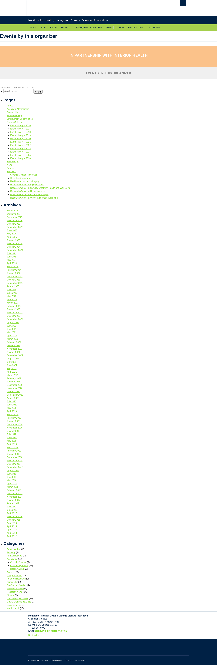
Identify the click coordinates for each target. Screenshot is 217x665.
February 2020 (14, 418)
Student (10, 595)
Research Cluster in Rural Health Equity (29, 194)
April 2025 (12, 237)
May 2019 (11, 441)
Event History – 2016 (20, 125)
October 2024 (13, 247)
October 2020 (13, 391)
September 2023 (15, 283)
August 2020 (13, 398)
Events (109, 27)
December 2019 (14, 424)
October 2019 (13, 431)
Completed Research (20, 178)
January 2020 (13, 421)
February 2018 (14, 490)
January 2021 (13, 382)
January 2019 (13, 454)
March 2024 (13, 266)
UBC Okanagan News (17, 598)
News (121, 27)
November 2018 (14, 460)
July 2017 (11, 506)
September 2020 (15, 395)
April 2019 (12, 444)
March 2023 (13, 303)
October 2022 (13, 316)
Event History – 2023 (20, 148)
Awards (10, 572)
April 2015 (12, 526)
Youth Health (13, 608)
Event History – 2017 (20, 129)
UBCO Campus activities (19, 602)
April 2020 (12, 411)
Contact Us (154, 27)
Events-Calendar (15, 122)
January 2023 (13, 309)
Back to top (35, 635)
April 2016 (12, 523)
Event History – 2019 (20, 135)
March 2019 (13, 447)
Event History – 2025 (20, 155)
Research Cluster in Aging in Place (27, 184)
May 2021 (11, 368)
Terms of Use (56, 660)
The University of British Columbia (34, 8)
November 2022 (14, 312)
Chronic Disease (18, 562)
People (53, 27)
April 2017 (12, 513)
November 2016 (14, 516)
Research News (14, 592)
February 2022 (14, 342)
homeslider (12, 582)
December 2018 (14, 457)
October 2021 (13, 352)
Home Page (13, 161)
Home (33, 27)
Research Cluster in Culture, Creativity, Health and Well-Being (40, 188)
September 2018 (15, 467)
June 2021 (12, 365)
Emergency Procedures (38, 660)
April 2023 (12, 299)
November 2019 (14, 428)
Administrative (14, 549)
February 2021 (14, 378)
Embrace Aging (14, 115)
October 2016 (13, 520)
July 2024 (11, 253)
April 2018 (12, 483)
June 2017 (12, 510)
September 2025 (15, 227)
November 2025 (14, 220)
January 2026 (13, 214)
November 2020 (14, 388)
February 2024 (14, 270)
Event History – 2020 (20, 138)
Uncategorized (14, 605)
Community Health (19, 565)
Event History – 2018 (20, 132)
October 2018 (13, 464)
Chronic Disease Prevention (23, 175)
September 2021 (15, 355)
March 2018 (13, 487)
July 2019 (11, 434)
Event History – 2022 (20, 145)
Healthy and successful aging (24, 181)
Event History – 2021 (20, 142)
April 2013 (12, 533)
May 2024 (11, 260)
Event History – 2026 (20, 158)
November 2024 (14, 243)
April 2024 (12, 263)
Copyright (69, 660)
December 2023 (14, 276)
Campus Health (14, 575)
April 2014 (12, 530)
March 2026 (13, 211)
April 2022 (12, 335)
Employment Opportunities (89, 27)
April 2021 (12, 372)
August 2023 (13, 286)
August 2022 (13, 322)
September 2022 (15, 319)
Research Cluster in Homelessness (27, 191)
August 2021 (13, 359)
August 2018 (13, 470)
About (43, 27)
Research (65, 27)
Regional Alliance (15, 588)
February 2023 (14, 306)
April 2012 (12, 536)
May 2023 (11, 296)
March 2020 (13, 414)
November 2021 (14, 349)
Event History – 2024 (20, 152)
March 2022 (13, 339)
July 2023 (11, 289)
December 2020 (14, 385)
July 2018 (11, 474)
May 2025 (11, 234)
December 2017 (14, 493)
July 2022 (11, 326)
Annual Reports (14, 556)
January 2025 (13, 240)
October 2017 (13, 500)
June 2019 (12, 437)
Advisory (11, 552)
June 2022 (12, 329)
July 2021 (11, 362)
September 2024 (15, 250)
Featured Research (16, 579)
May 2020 (11, 408)
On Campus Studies (16, 585)
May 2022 (11, 332)
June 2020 (12, 405)
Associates (12, 559)
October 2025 (13, 224)
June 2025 (12, 230)
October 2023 (13, 280)
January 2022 (13, 345)
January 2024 (13, 273)
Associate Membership (18, 109)
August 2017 (13, 503)
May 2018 (11, 480)
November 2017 (14, 497)
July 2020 (11, 401)
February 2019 (14, 451)
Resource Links (135, 27)
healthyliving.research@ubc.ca (50, 631)
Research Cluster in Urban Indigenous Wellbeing (34, 198)
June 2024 (12, 257)
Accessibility (80, 660)
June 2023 (12, 293)
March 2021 (13, 375)
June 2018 (12, 477)
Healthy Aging (17, 569)
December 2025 (14, 217)
